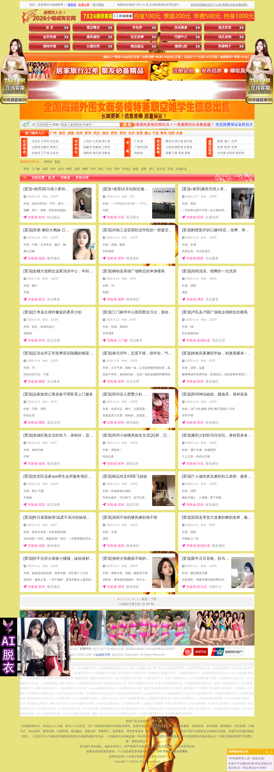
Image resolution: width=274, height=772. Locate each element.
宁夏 (175, 153)
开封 (93, 169)
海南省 (138, 153)
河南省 (106, 153)
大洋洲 (221, 153)
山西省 (36, 147)
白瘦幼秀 (93, 46)
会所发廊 (49, 37)
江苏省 (97, 141)
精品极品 (137, 46)
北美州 (230, 153)
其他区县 (181, 169)
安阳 (77, 169)
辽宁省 (45, 153)
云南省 (170, 147)
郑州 (26, 169)
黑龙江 (54, 147)
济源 (170, 169)
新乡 (61, 169)
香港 (220, 141)
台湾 (234, 141)
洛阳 (45, 169)
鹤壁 (69, 169)
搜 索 (127, 125)
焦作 (53, 169)
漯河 (117, 169)
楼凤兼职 (93, 37)
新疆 (187, 153)
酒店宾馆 (224, 27)
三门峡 (35, 169)
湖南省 (87, 153)
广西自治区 (141, 147)
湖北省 (97, 153)
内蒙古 (45, 147)
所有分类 (82, 177)
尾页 (144, 599)
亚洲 (220, 147)
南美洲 (239, 153)
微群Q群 (181, 46)
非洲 (234, 147)
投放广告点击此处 (137, 721)
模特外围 (49, 46)
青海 (181, 153)
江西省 (106, 147)
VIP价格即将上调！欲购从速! (246, 758)
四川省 (179, 141)
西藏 (168, 153)
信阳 (144, 169)
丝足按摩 (137, 37)
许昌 (109, 169)
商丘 (101, 169)
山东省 (54, 153)
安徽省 (97, 147)
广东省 (138, 141)
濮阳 (85, 169)
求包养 (137, 27)
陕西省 (179, 147)
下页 (153, 599)
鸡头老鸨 (224, 37)
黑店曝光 (93, 27)
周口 (151, 169)
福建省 (87, 147)
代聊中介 (180, 37)
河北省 (54, 141)
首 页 (49, 27)
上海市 (87, 141)
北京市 (36, 141)
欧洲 (227, 147)
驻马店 (161, 169)
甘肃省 (188, 147)
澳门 (227, 141)
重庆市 (170, 141)
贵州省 (188, 141)
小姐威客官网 (101, 654)
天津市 (45, 141)
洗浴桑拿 (180, 27)
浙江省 (106, 141)
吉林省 (36, 153)
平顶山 (126, 169)
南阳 (136, 169)
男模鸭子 (224, 46)
